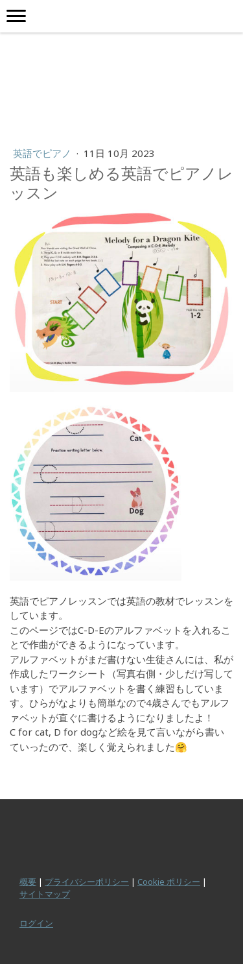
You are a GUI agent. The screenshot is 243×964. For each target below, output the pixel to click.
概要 (27, 881)
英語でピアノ (43, 153)
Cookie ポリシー (168, 881)
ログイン (36, 923)
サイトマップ (44, 894)
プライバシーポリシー (87, 881)
